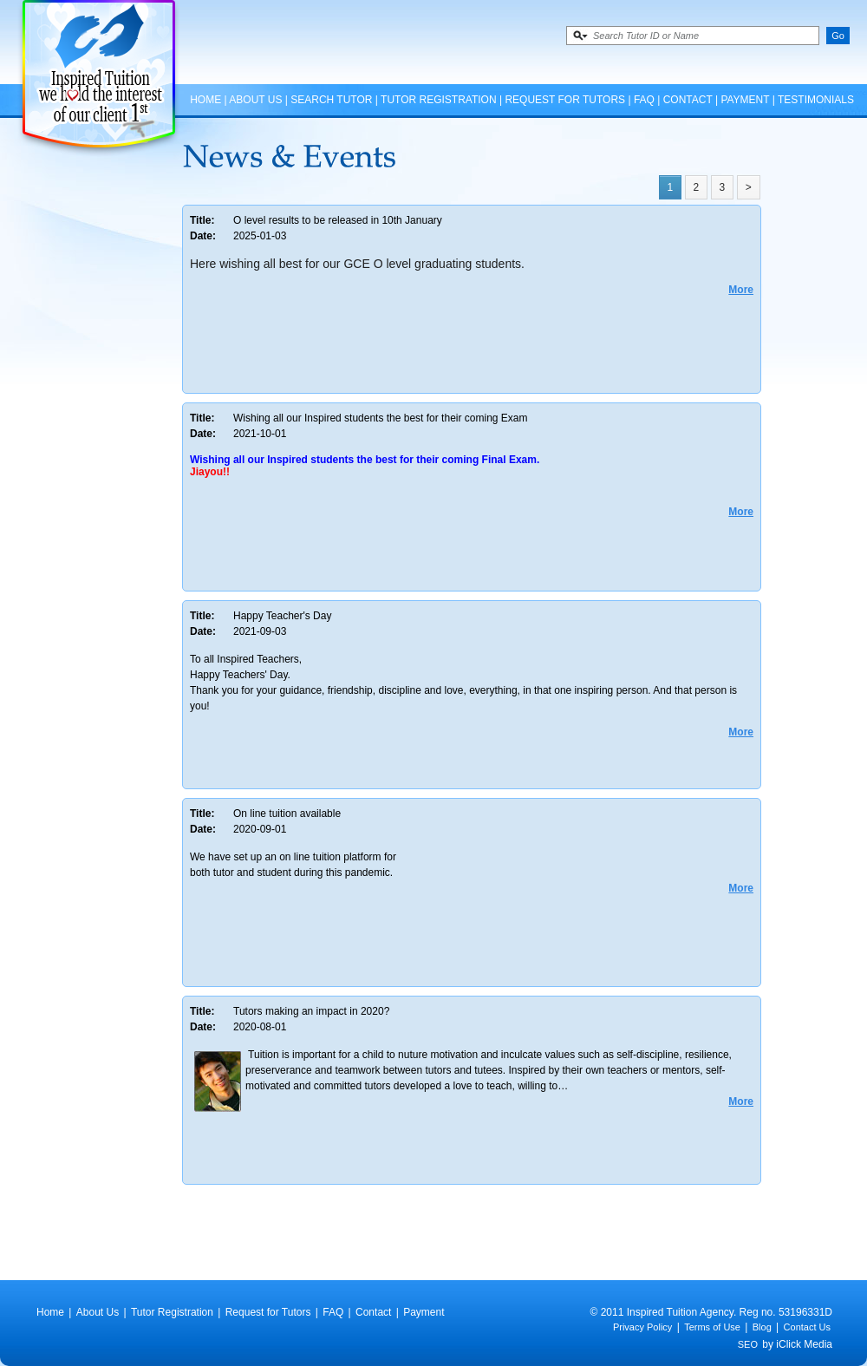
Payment (744, 100)
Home (205, 100)
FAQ (644, 100)
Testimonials (816, 100)
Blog (762, 1327)
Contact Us (807, 1327)
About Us (255, 100)
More (740, 290)
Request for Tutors (565, 100)
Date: (203, 236)
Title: (202, 220)
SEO (748, 1344)
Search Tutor (331, 100)
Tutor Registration (439, 100)
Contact (688, 100)
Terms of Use (712, 1327)
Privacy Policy (642, 1327)
